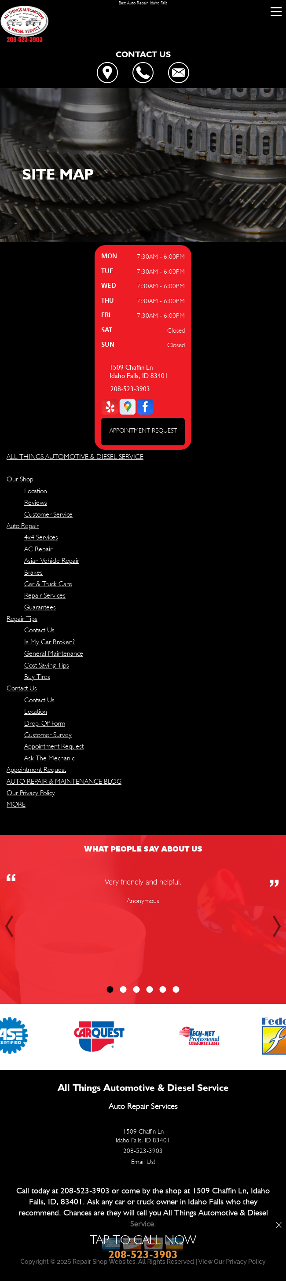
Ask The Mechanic (49, 758)
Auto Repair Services (143, 1106)
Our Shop (20, 479)
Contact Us (39, 630)
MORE (16, 804)
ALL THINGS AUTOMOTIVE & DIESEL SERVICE (75, 456)
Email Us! (143, 1162)
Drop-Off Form (44, 723)
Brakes (33, 572)
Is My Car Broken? (49, 642)
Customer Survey (48, 734)
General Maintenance (53, 653)
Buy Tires (37, 676)
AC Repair (38, 549)
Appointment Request (54, 746)
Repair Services (45, 595)
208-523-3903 (130, 389)
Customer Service (48, 514)
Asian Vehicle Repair (51, 560)
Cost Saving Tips (46, 665)
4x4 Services (41, 537)
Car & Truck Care (48, 584)
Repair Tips (22, 618)
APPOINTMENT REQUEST (143, 430)
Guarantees (40, 607)
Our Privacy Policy (31, 793)
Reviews (35, 502)
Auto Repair (23, 525)
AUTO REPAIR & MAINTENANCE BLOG (64, 781)
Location (35, 491)
